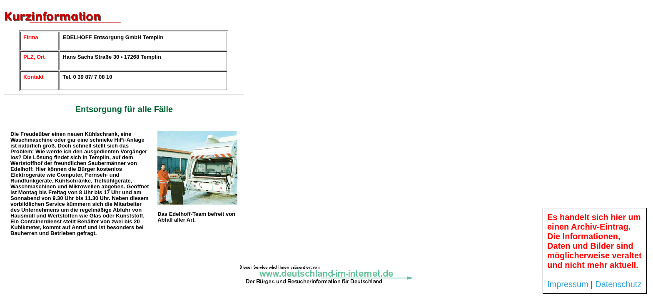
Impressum (567, 284)
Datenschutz (618, 284)
